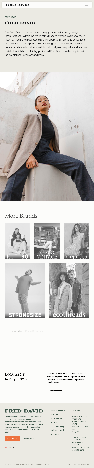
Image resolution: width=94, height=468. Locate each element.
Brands (54, 414)
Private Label (57, 430)
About (54, 422)
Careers (55, 434)
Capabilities (56, 418)
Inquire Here (56, 390)
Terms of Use (71, 464)
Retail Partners (58, 411)
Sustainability (57, 426)
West (47, 464)
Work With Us (30, 438)
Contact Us (12, 438)
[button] (82, 5)
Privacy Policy (83, 464)
